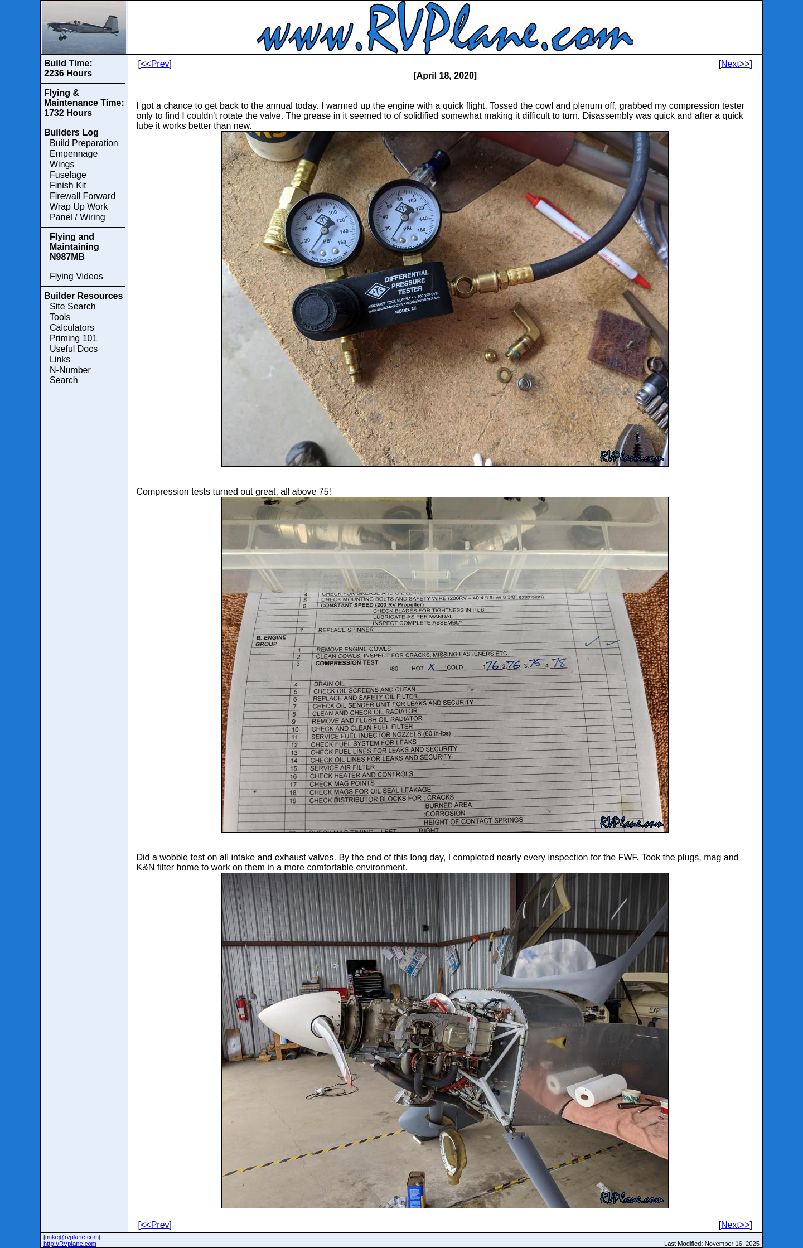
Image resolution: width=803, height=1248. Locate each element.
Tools (60, 317)
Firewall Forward (82, 196)
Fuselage (68, 175)
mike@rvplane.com (72, 1237)
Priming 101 (73, 338)
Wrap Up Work (79, 206)
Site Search (73, 306)
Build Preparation (84, 143)
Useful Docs (74, 349)
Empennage (74, 153)
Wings (62, 164)
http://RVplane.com (69, 1243)
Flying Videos (76, 276)
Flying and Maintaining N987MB (74, 247)
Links (60, 359)
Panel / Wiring (77, 217)
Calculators (72, 327)
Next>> (735, 64)
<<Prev (155, 64)
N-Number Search (70, 375)
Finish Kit (68, 185)
